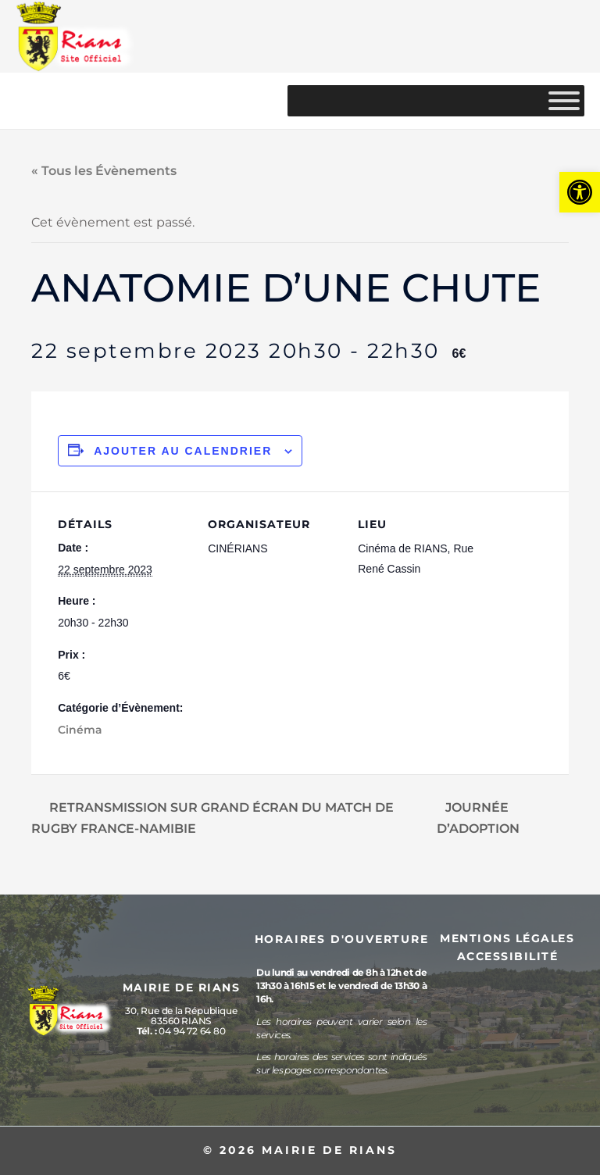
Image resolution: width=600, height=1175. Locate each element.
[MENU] (564, 100)
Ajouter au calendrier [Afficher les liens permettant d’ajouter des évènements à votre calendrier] (183, 451)
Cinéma (80, 730)
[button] (579, 192)
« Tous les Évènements (104, 170)
